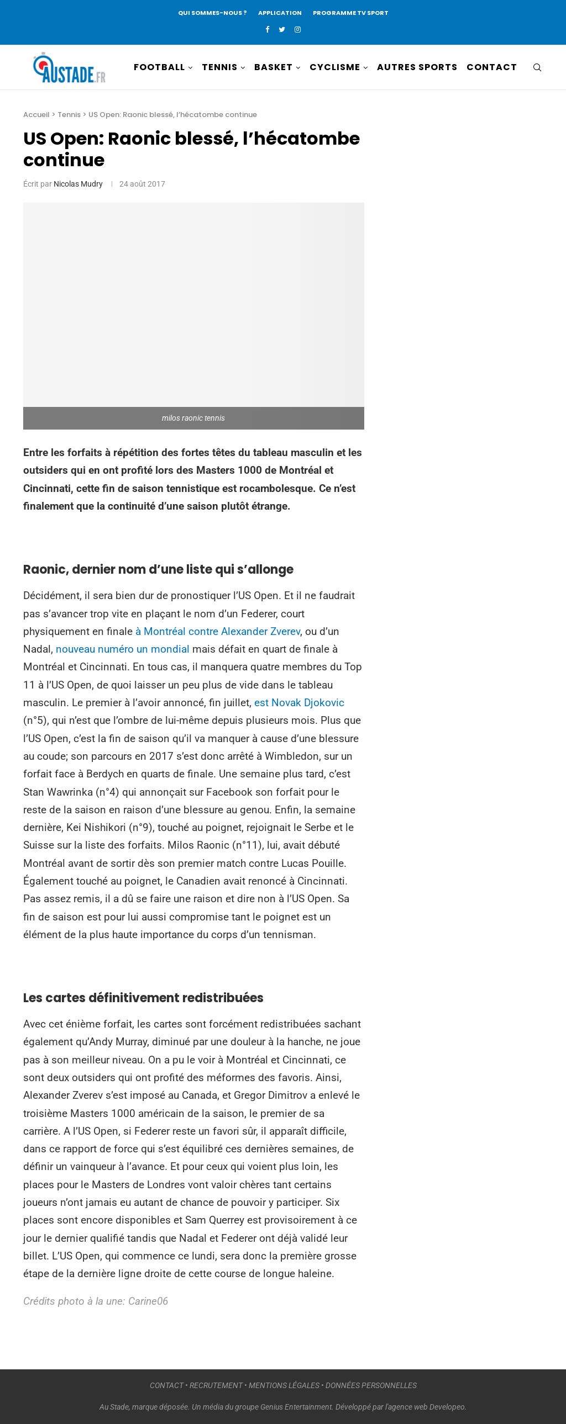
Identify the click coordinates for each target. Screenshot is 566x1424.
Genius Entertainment (296, 1406)
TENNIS (220, 67)
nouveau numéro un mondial (124, 649)
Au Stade (114, 1406)
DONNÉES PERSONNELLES (371, 1385)
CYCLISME (335, 67)
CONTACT (492, 67)
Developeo (447, 1406)
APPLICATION (280, 12)
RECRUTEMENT (216, 1385)
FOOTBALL (159, 67)
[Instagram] (298, 29)
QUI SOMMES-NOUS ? (212, 12)
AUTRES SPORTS (417, 67)
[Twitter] (282, 29)
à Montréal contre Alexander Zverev (217, 631)
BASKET (273, 67)
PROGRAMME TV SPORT (351, 12)
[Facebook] (267, 29)
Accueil (36, 114)
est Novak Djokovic (299, 702)
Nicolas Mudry (78, 183)
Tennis (69, 114)
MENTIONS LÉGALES (284, 1385)
